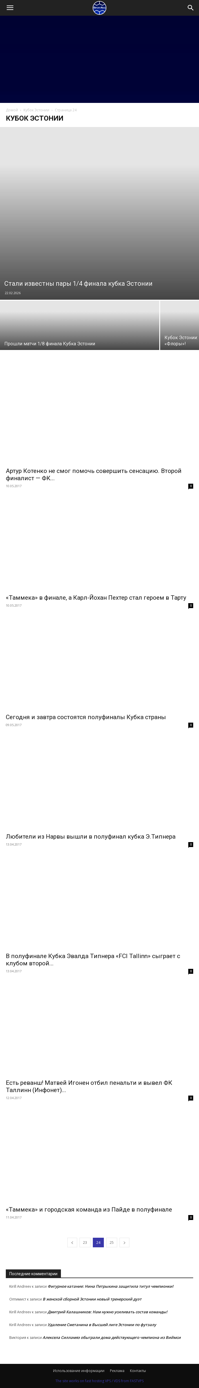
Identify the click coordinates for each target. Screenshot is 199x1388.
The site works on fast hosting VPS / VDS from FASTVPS (99, 1380)
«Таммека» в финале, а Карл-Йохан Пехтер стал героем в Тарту (96, 597)
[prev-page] (72, 1242)
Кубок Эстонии (36, 110)
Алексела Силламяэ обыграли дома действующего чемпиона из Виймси (112, 1337)
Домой (12, 110)
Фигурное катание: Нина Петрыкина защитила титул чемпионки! (110, 1286)
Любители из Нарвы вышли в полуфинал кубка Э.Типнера (91, 836)
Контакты (138, 1370)
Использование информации (78, 1370)
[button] (10, 8)
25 (112, 1242)
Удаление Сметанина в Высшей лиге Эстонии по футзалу (102, 1324)
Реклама (117, 1370)
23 (85, 1242)
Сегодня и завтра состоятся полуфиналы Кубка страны (86, 717)
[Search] (191, 8)
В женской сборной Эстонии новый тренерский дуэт (92, 1299)
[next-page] (124, 1242)
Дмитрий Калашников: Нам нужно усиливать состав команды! (107, 1311)
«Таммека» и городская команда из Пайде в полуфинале (89, 1209)
